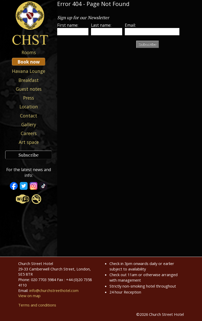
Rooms (29, 52)
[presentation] (96, 49)
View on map (29, 295)
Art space (29, 142)
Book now (28, 62)
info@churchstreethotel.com (54, 290)
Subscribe (28, 155)
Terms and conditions (37, 305)
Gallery (28, 124)
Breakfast (28, 80)
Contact (28, 116)
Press (28, 98)
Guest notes (29, 89)
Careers (29, 133)
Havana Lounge (28, 71)
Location (28, 106)
